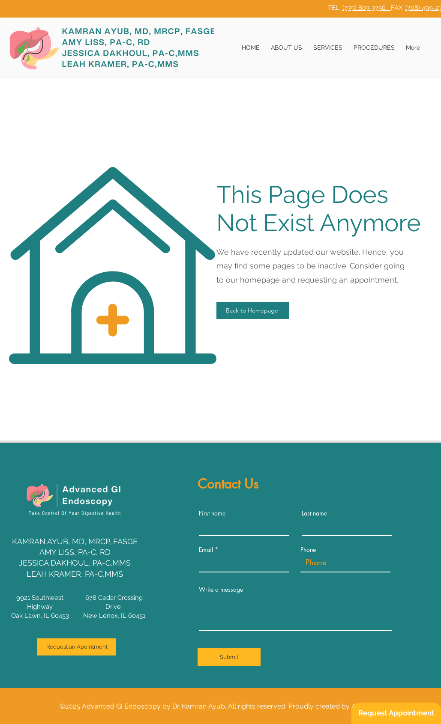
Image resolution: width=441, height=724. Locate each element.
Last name (314, 513)
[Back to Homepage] (252, 310)
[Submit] (229, 657)
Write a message (221, 590)
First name (212, 513)
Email (206, 550)
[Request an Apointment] (76, 646)
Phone (308, 550)
